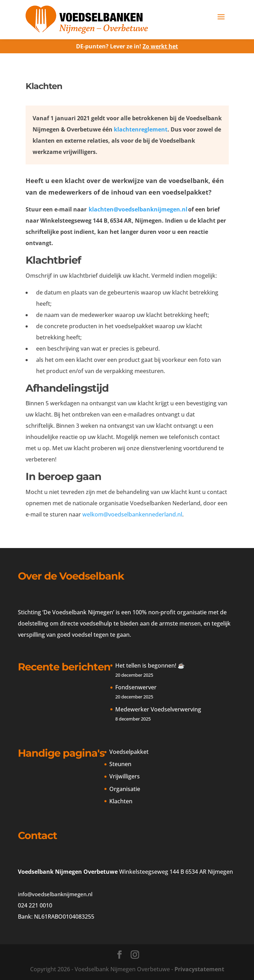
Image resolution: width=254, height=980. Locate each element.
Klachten (120, 801)
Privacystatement (199, 969)
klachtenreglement (140, 129)
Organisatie (124, 789)
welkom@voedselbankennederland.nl (132, 514)
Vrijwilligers (124, 776)
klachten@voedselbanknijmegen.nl (138, 209)
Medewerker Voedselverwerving (158, 709)
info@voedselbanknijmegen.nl (55, 894)
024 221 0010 (35, 905)
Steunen (120, 764)
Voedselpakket (129, 752)
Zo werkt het (160, 46)
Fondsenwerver (137, 687)
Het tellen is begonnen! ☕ (150, 665)
